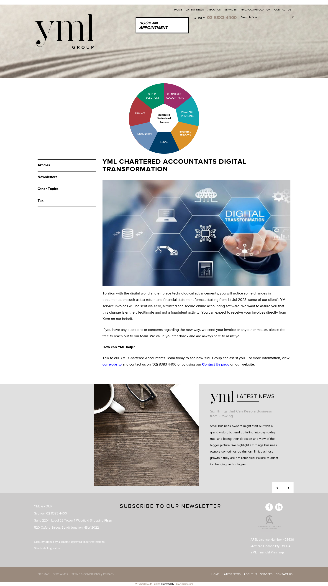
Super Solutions (149, 96)
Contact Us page (215, 364)
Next (288, 487)
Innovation (144, 134)
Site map (43, 575)
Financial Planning (187, 114)
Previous (277, 487)
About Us (214, 9)
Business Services (185, 134)
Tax (41, 201)
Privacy (108, 575)
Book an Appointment (153, 25)
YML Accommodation (255, 9)
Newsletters (47, 177)
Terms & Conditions (86, 575)
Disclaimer (60, 575)
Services (230, 9)
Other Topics (48, 189)
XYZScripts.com (184, 584)
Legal (164, 142)
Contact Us (282, 9)
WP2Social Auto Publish (147, 584)
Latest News (195, 9)
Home (178, 9)
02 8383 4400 (222, 17)
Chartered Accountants (171, 96)
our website (112, 364)
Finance (140, 113)
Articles (44, 165)
